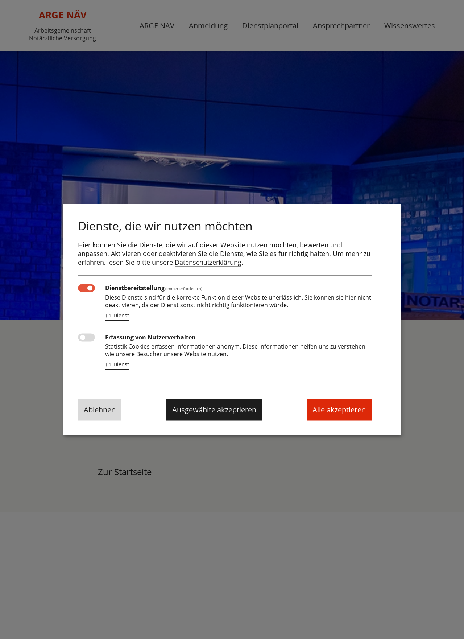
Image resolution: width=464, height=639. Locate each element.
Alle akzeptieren (339, 410)
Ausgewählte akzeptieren (214, 410)
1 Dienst (117, 315)
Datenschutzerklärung (208, 262)
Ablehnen (100, 410)
